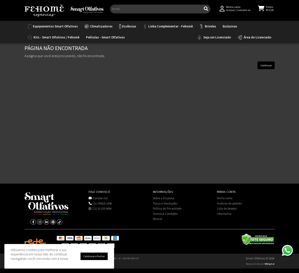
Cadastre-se (243, 11)
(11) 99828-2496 (100, 203)
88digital (270, 263)
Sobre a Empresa (163, 198)
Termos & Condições (165, 214)
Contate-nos (98, 198)
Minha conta (225, 198)
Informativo (224, 214)
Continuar (266, 65)
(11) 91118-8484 (100, 208)
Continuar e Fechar (94, 256)
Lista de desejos (227, 208)
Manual (157, 219)
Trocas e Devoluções (165, 203)
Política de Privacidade (167, 208)
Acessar (230, 11)
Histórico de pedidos (229, 203)
